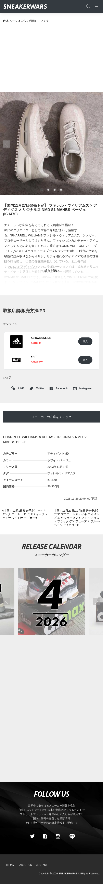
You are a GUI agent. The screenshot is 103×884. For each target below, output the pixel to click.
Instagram (82, 388)
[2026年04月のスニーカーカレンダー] (51, 601)
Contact (41, 865)
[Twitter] (32, 836)
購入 (85, 341)
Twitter (37, 388)
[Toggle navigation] (96, 6)
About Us (26, 865)
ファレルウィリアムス (61, 473)
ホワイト (53, 460)
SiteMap (10, 865)
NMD (65, 453)
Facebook (59, 388)
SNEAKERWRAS (68, 873)
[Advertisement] (51, 57)
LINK (20, 388)
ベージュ (65, 460)
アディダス (54, 453)
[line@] (71, 836)
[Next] (77, 518)
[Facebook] (45, 836)
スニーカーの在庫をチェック (51, 417)
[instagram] (58, 836)
